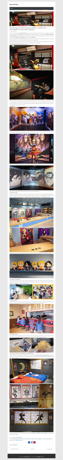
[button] (29, 442)
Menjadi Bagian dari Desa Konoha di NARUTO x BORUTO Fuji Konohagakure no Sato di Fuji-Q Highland (32, 438)
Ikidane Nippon (19, 437)
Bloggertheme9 (27, 456)
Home (11, 8)
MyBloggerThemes (40, 456)
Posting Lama (49, 449)
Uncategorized (14, 444)
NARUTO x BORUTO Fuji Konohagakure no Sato (41, 433)
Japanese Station (19, 440)
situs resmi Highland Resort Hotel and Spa (45, 356)
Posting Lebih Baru (14, 449)
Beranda (32, 449)
